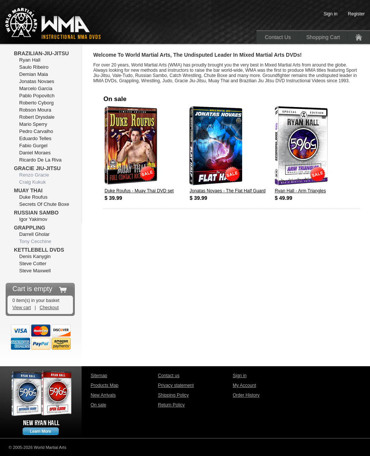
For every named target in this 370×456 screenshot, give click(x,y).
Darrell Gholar (34, 234)
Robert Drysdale (37, 117)
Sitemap (99, 375)
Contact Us (278, 37)
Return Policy (171, 405)
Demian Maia (33, 74)
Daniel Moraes (35, 153)
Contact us (168, 375)
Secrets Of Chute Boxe (44, 204)
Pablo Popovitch (37, 95)
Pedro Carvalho (36, 131)
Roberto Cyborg (36, 103)
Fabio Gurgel (33, 145)
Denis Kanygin (35, 256)
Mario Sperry (33, 124)
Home (359, 37)
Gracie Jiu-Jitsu (37, 168)
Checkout (49, 307)
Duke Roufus (33, 197)
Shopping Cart (323, 37)
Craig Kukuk (32, 182)
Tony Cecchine (35, 241)
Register (356, 14)
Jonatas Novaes (36, 81)
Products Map (104, 385)
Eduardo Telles (35, 138)
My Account (244, 385)
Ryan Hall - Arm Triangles (300, 190)
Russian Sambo (36, 213)
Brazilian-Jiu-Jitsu (41, 53)
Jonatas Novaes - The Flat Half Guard (227, 190)
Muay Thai (28, 190)
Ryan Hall (29, 60)
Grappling (29, 228)
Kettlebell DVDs (39, 250)
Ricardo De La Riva (40, 160)
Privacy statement (176, 385)
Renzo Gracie (34, 175)
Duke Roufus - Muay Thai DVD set (139, 190)
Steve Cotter (32, 263)
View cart (21, 307)
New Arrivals (103, 395)
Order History (246, 395)
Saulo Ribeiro (34, 67)
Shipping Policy (173, 395)
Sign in (240, 375)
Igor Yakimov (33, 219)
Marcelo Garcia (35, 88)
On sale (98, 405)
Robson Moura (35, 110)
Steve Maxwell (35, 270)
